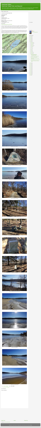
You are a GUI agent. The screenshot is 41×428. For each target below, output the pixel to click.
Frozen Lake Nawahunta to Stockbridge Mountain (34, 54)
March (31, 51)
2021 (31, 41)
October (32, 44)
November (32, 43)
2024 (31, 38)
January (32, 53)
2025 (31, 37)
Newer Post (3, 420)
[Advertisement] (14, 414)
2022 (31, 40)
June (31, 48)
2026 (31, 36)
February (32, 52)
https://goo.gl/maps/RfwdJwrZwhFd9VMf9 (6, 24)
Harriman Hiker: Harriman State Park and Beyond (12, 5)
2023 (31, 39)
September (32, 45)
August (32, 46)
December (32, 42)
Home (15, 420)
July (31, 47)
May (31, 49)
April (31, 50)
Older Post (26, 420)
